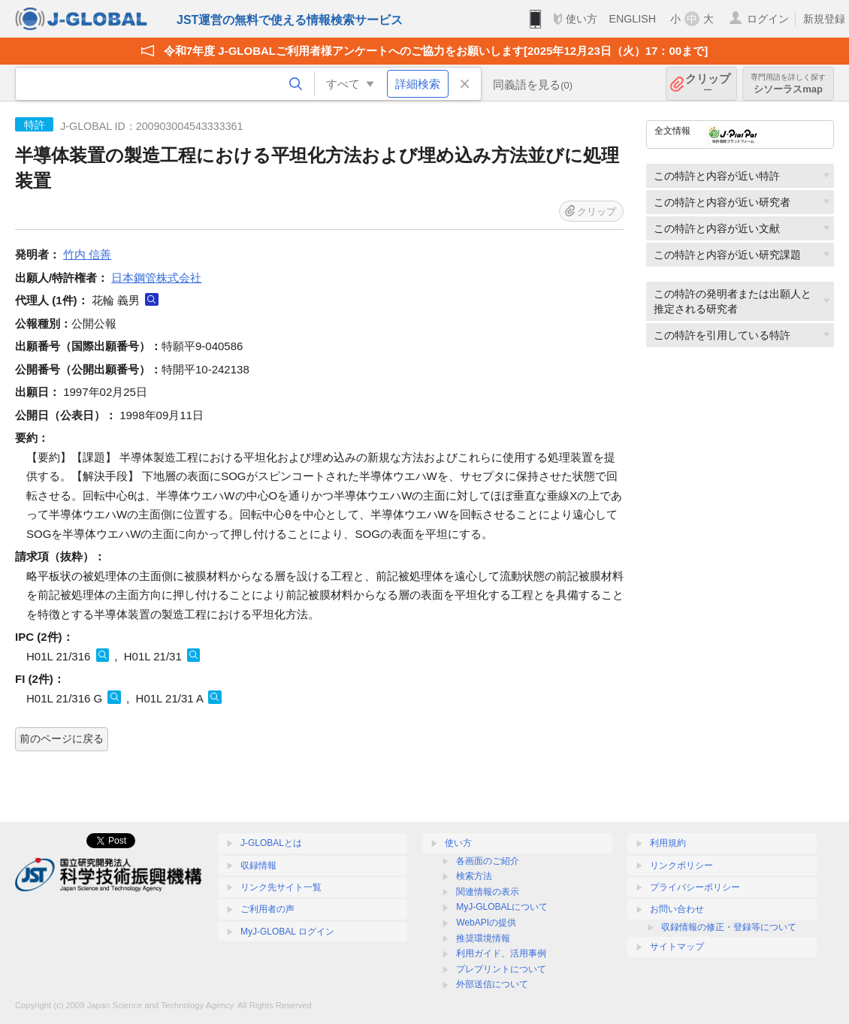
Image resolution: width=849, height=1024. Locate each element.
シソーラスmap (788, 84)
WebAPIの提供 (486, 922)
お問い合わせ (677, 909)
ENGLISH (632, 19)
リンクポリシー (681, 865)
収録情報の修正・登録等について (728, 927)
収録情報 (258, 865)
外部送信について (492, 984)
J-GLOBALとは (271, 843)
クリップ (707, 83)
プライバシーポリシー (695, 887)
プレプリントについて (501, 969)
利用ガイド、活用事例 (501, 953)
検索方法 (474, 876)
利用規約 (668, 843)
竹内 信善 (87, 254)
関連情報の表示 (487, 892)
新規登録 (824, 19)
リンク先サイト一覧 (281, 887)
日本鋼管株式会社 (156, 277)
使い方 (581, 19)
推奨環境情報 (483, 938)
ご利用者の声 (267, 909)
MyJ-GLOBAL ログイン (287, 931)
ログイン (768, 19)
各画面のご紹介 (487, 861)
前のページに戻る (62, 739)
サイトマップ (677, 946)
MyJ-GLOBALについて (502, 907)
